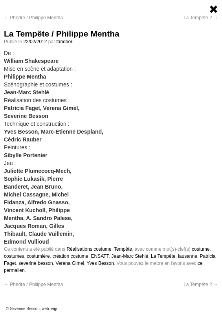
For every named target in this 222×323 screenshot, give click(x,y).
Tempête (123, 249)
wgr (54, 308)
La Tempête (163, 256)
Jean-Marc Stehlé (129, 256)
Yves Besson (100, 263)
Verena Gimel (69, 263)
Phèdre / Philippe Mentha (33, 17)
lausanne (187, 256)
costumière (38, 256)
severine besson (35, 263)
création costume (70, 256)
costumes (14, 256)
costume (200, 249)
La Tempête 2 (200, 17)
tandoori (64, 41)
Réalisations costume (88, 249)
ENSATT (99, 256)
